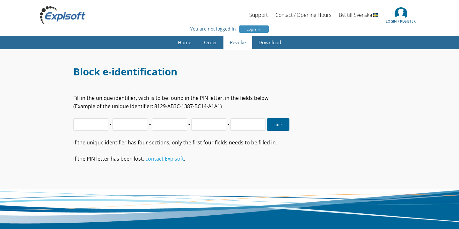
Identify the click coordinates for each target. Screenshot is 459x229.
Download (270, 42)
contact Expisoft (164, 158)
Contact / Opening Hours (303, 14)
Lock (278, 124)
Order (210, 42)
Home (184, 42)
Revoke (238, 42)
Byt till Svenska (358, 14)
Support (258, 14)
